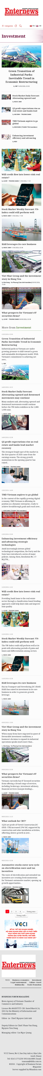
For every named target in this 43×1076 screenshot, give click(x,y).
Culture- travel (35, 982)
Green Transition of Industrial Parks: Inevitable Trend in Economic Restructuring (21, 76)
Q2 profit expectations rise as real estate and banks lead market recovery (26, 110)
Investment (36, 980)
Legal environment (18, 982)
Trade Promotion (34, 985)
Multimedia (19, 985)
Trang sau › (31, 911)
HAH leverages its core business (19, 244)
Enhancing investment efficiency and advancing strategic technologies (24, 137)
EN (38, 26)
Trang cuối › (21, 915)
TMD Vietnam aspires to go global (25, 122)
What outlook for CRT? (14, 821)
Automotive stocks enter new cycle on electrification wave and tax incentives (20, 867)
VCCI (7, 980)
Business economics (20, 980)
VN (32, 26)
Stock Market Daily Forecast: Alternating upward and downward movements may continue (25, 97)
